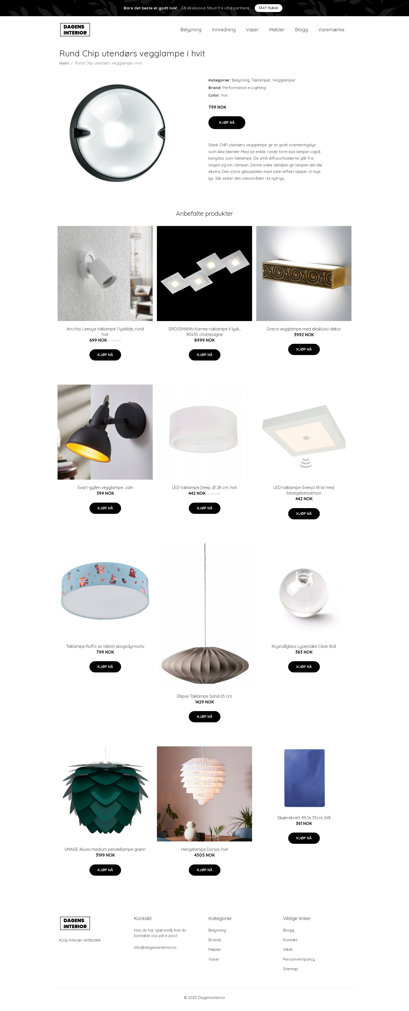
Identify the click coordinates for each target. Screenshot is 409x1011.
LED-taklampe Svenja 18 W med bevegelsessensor (304, 494)
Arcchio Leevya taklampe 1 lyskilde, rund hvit (105, 336)
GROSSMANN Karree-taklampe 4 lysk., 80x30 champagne (204, 336)
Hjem (64, 67)
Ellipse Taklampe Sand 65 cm (204, 700)
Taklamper (261, 84)
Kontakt (290, 944)
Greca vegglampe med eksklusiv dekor (304, 333)
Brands (214, 944)
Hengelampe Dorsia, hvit (204, 853)
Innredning (224, 32)
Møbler (277, 32)
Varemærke (331, 32)
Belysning (190, 32)
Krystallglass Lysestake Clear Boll (304, 650)
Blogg (301, 32)
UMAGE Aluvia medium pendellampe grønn (105, 853)
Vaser (252, 32)
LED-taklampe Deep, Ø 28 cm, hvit (204, 492)
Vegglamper (284, 84)
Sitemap (290, 973)
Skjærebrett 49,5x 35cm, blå (304, 822)
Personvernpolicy (299, 963)
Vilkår (288, 953)
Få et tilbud (268, 8)
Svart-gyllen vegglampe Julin (105, 492)
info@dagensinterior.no (155, 951)
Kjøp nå (227, 127)
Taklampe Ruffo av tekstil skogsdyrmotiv (105, 650)
